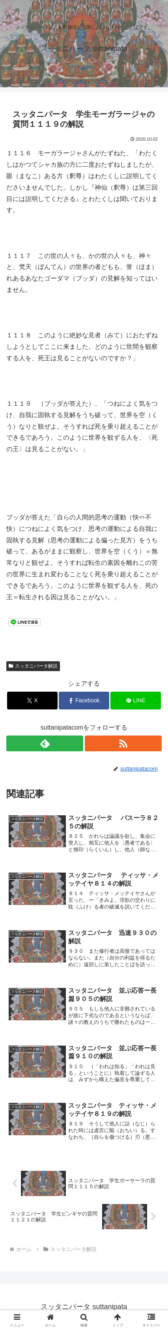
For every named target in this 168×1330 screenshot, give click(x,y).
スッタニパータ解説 (33, 666)
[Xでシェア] (32, 700)
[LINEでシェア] (135, 700)
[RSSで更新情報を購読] (123, 743)
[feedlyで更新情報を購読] (44, 743)
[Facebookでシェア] (84, 700)
